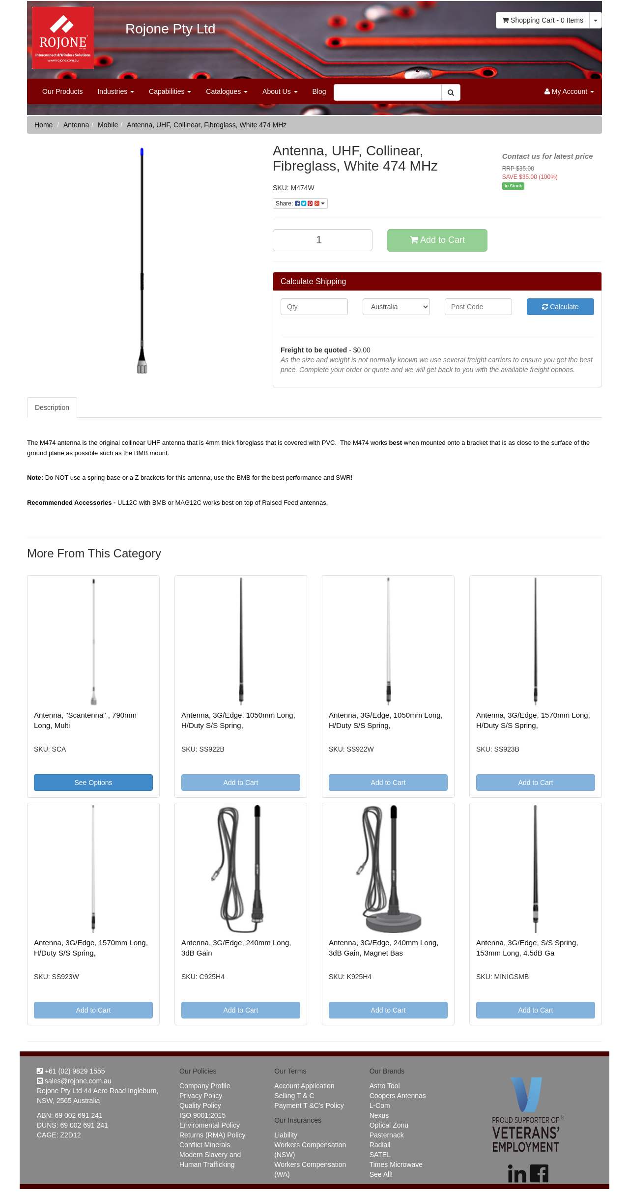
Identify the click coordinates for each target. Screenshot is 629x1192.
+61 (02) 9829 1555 (71, 1071)
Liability (285, 1135)
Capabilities (170, 91)
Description (52, 407)
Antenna (76, 125)
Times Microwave (396, 1164)
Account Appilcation (304, 1086)
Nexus (379, 1115)
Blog (319, 91)
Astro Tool (385, 1086)
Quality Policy (200, 1105)
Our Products (62, 91)
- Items (542, 20)
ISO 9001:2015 (202, 1115)
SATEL (380, 1155)
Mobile (108, 125)
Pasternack (387, 1135)
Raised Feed (280, 502)
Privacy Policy (200, 1096)
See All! (381, 1174)
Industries (115, 91)
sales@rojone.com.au (74, 1081)
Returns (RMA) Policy (212, 1135)
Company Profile (204, 1086)
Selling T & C (294, 1096)
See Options (93, 782)
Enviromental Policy (209, 1125)
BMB (141, 453)
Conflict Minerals (204, 1145)
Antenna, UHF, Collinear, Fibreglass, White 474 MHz (206, 125)
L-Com (380, 1105)
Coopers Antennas (398, 1096)
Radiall (380, 1145)
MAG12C (188, 502)
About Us (279, 91)
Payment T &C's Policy (308, 1105)
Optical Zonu (389, 1125)
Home (43, 125)
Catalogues (227, 91)
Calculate (560, 307)
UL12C (127, 502)
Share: (300, 203)
